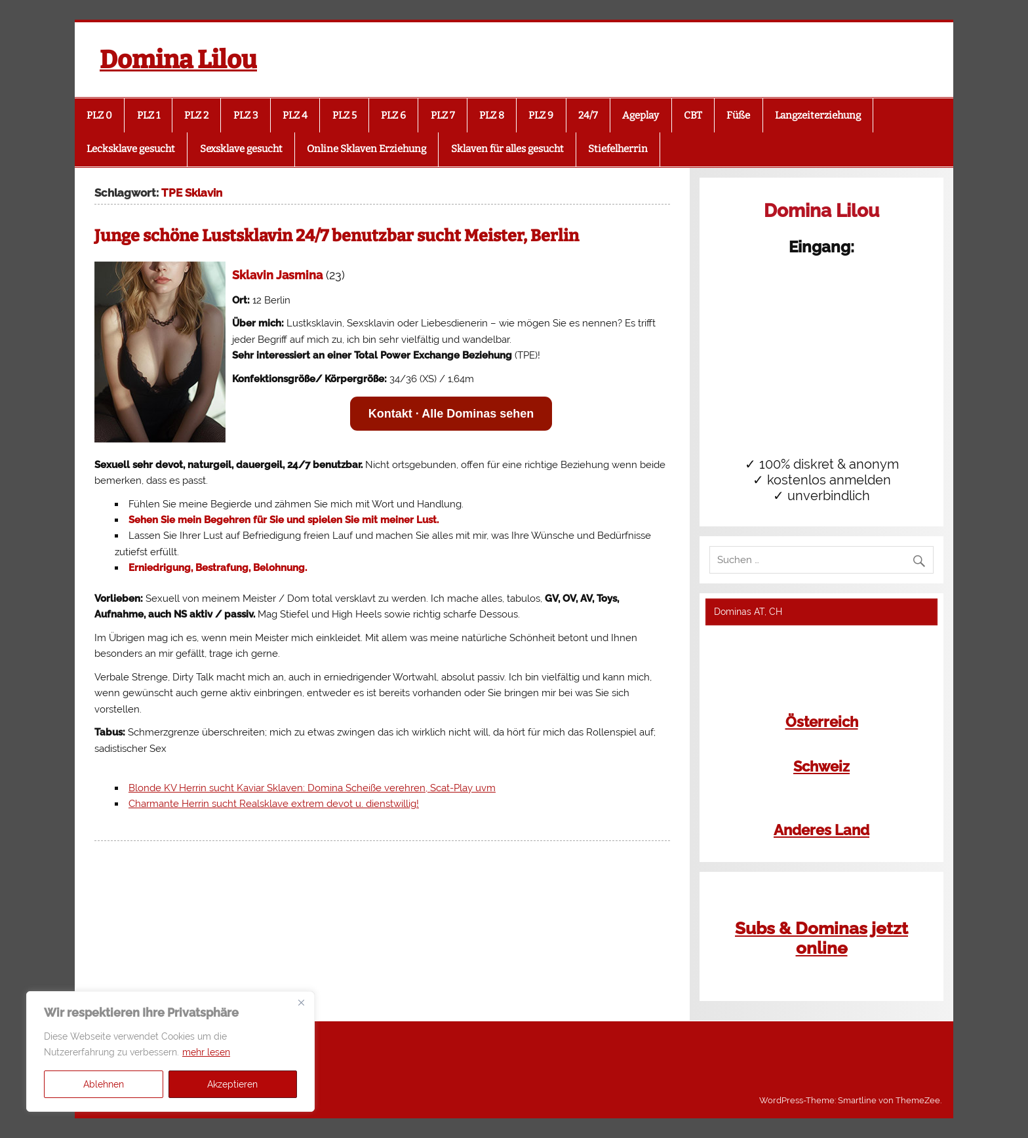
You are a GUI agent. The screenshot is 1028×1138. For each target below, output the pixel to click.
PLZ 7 (443, 115)
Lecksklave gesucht (131, 149)
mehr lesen (206, 1052)
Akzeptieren (232, 1084)
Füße (738, 115)
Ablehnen (103, 1084)
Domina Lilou (178, 60)
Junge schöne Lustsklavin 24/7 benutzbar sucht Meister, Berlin (336, 236)
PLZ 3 (245, 115)
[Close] (301, 1002)
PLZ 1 (148, 115)
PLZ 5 (344, 115)
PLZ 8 (491, 115)
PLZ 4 (295, 115)
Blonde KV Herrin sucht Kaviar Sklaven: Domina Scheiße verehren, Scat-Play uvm (312, 788)
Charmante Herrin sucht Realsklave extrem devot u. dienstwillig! (273, 804)
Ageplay (640, 115)
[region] (170, 1051)
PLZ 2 (196, 115)
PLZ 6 (393, 115)
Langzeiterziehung (818, 115)
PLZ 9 (540, 115)
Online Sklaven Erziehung (366, 149)
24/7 (588, 115)
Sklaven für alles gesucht (507, 149)
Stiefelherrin (618, 149)
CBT (693, 115)
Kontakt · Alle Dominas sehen (451, 413)
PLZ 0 (99, 115)
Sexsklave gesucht (241, 149)
